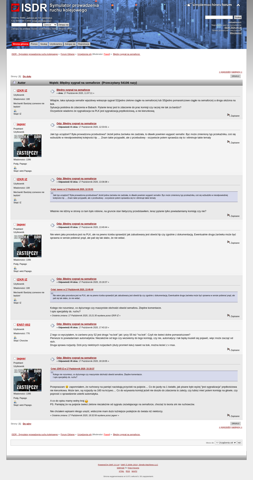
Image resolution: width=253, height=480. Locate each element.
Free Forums (133, 468)
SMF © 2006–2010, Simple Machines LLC (139, 464)
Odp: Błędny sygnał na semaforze (76, 123)
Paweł (107, 54)
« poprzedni (225, 72)
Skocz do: (210, 443)
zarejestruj (47, 18)
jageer (21, 124)
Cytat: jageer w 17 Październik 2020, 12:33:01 (72, 189)
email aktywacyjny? (41, 20)
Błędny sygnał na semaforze (73, 90)
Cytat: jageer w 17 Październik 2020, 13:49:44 (72, 289)
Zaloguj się (32, 18)
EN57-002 (23, 324)
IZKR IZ (22, 90)
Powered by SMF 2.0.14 (108, 464)
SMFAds (120, 468)
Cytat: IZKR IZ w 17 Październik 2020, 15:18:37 (72, 369)
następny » (236, 72)
